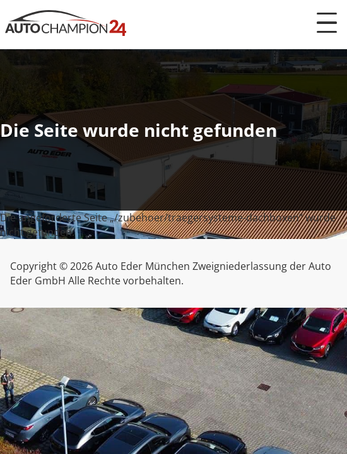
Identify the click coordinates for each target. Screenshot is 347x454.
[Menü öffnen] (327, 23)
